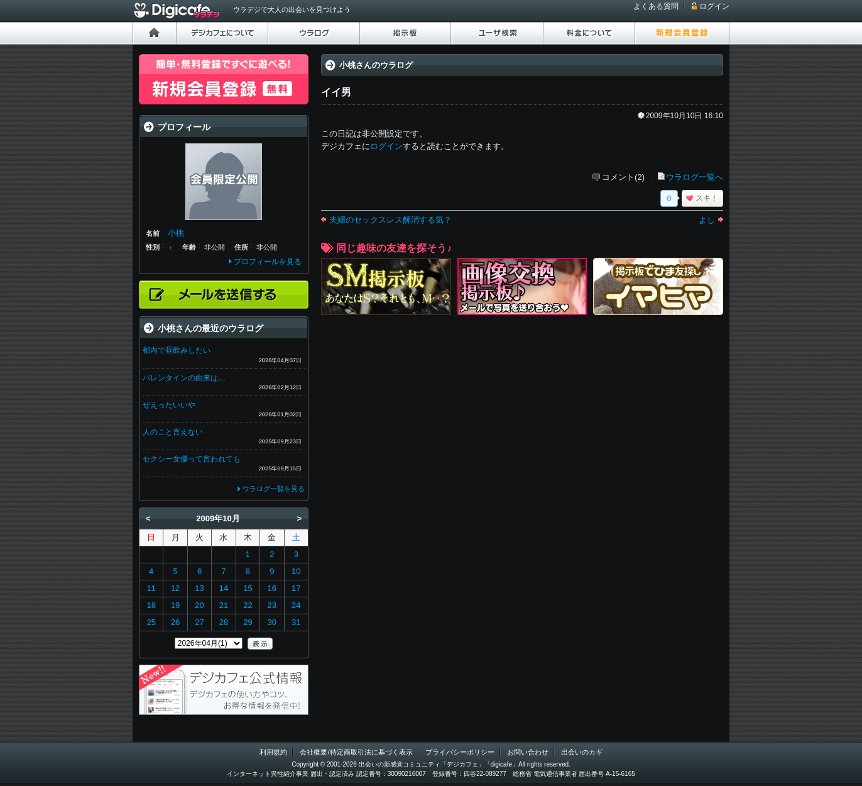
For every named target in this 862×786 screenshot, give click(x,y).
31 (296, 622)
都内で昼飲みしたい (176, 350)
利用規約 (273, 752)
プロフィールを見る (268, 261)
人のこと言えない (173, 432)
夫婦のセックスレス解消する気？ (390, 219)
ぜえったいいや (169, 405)
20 (199, 605)
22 (247, 605)
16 (272, 588)
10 (296, 571)
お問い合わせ (527, 752)
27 (199, 622)
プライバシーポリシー (459, 752)
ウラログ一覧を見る (274, 488)
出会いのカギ (582, 752)
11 (150, 588)
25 (150, 622)
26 (175, 622)
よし (707, 219)
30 (272, 622)
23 (272, 605)
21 (223, 605)
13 (199, 588)
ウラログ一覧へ (694, 177)
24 (296, 605)
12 (175, 588)
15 (247, 588)
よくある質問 (656, 6)
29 (247, 622)
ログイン (714, 6)
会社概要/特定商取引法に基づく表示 (356, 752)
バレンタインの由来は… (184, 378)
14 (223, 588)
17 (296, 588)
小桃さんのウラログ (376, 65)
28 (223, 622)
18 (150, 605)
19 (175, 605)
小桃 (176, 233)
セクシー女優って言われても (192, 459)
